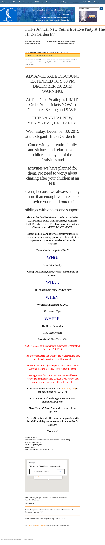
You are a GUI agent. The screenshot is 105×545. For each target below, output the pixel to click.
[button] (48, 482)
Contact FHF (86, 2)
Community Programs (62, 2)
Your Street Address (32, 500)
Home (3, 2)
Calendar (96, 2)
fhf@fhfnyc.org (68, 388)
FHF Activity (39, 2)
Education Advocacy (25, 2)
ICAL (30, 525)
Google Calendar (40, 525)
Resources (76, 2)
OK (60, 471)
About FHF (12, 2)
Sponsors (49, 2)
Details (38, 477)
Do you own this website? (41, 471)
